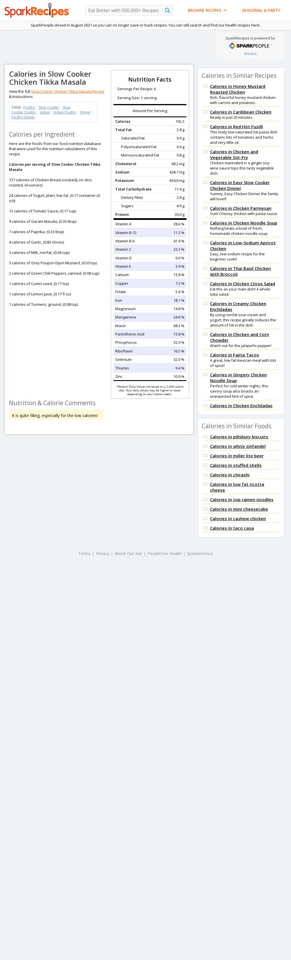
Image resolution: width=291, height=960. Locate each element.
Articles (250, 53)
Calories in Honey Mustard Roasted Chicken (237, 89)
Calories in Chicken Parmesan (240, 208)
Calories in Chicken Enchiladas (241, 405)
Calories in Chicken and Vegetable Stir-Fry (234, 154)
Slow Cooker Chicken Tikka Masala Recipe (67, 91)
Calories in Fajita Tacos (234, 355)
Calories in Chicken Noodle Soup (243, 223)
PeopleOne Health (165, 553)
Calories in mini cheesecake (239, 509)
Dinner (85, 112)
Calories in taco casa (232, 528)
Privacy (102, 553)
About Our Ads (128, 553)
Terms (84, 553)
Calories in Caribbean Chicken (240, 112)
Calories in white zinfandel (238, 446)
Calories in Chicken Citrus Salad (242, 283)
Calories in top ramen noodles (241, 499)
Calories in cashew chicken (238, 518)
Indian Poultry (65, 112)
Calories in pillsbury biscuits (239, 437)
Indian (45, 112)
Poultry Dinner (23, 117)
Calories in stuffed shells (236, 465)
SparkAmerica (200, 553)
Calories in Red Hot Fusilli (236, 126)
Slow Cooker (49, 107)
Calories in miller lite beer (237, 456)
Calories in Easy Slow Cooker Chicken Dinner (240, 185)
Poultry (29, 107)
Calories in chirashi (230, 475)
